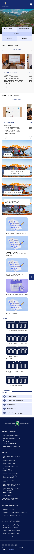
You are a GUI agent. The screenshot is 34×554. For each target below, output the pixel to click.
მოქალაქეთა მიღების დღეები (9, 480)
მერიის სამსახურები (8, 463)
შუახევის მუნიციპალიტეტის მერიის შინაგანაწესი (11, 485)
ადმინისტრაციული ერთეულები (24, 29)
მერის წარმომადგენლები (10, 473)
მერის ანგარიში (7, 495)
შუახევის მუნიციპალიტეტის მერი (11, 457)
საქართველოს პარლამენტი (11, 530)
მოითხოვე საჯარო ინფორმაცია (12, 515)
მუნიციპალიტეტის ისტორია (11, 438)
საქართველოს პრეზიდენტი (11, 525)
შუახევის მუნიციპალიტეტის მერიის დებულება (11, 489)
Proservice (11, 549)
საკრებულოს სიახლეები (12, 95)
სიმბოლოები (6, 441)
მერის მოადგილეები (8, 460)
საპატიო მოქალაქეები (9, 443)
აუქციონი (24, 38)
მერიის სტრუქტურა (8, 492)
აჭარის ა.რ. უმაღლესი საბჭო (11, 533)
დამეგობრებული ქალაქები (11, 446)
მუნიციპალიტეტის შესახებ (10, 435)
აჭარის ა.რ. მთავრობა (9, 536)
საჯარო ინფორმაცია (8, 509)
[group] (13, 72)
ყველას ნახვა (17, 49)
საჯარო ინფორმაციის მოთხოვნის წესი (14, 512)
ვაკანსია (9, 38)
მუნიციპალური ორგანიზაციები (7, 469)
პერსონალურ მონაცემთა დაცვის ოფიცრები (10, 499)
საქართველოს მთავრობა (10, 527)
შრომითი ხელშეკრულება (10, 466)
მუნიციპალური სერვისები (8, 29)
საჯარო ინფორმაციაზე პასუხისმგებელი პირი (9, 476)
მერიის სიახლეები (10, 45)
